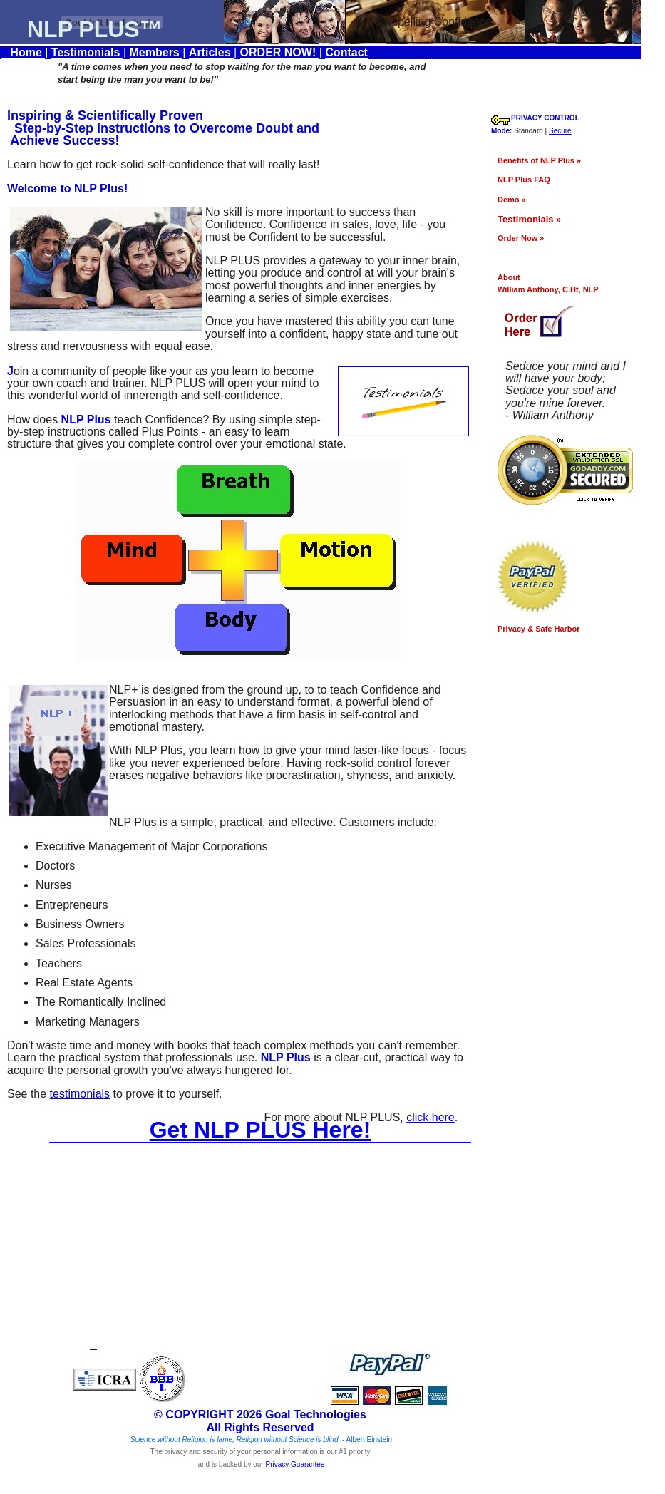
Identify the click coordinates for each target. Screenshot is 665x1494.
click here (456, 1105)
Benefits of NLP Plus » (565, 160)
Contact (346, 52)
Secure (585, 131)
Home (23, 52)
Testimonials (87, 52)
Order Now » (546, 238)
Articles (211, 52)
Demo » (537, 199)
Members (156, 52)
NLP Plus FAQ (549, 179)
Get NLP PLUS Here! (260, 1117)
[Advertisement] (264, 1236)
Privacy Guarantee (295, 1452)
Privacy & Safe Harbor (564, 628)
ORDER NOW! (279, 52)
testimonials (80, 1082)
